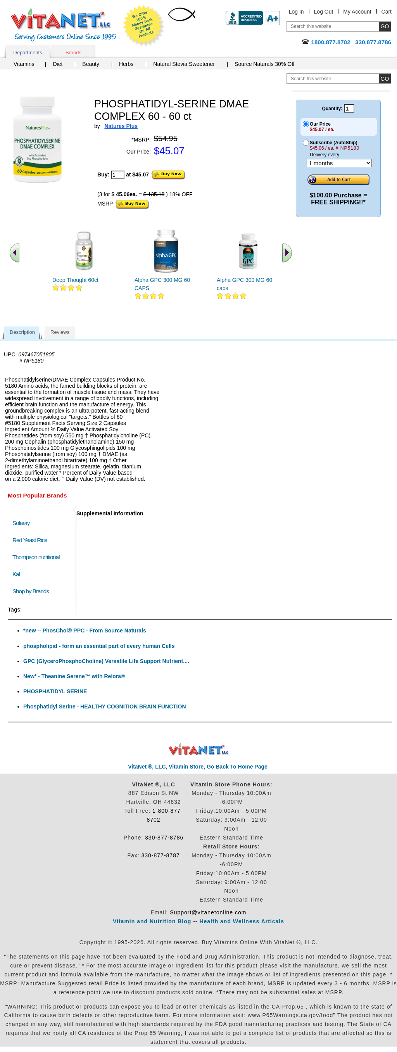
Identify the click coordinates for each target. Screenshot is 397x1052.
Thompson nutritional (36, 557)
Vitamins (24, 64)
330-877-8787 (161, 855)
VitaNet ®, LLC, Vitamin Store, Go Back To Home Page (198, 767)
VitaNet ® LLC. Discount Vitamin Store (199, 749)
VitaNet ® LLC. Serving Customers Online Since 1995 (63, 25)
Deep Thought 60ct (75, 280)
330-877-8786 (164, 837)
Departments (27, 52)
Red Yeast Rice (29, 540)
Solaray (20, 523)
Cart (386, 12)
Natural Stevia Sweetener (184, 64)
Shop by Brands (32, 591)
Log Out (323, 12)
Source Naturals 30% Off (265, 64)
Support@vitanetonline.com (208, 912)
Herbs (126, 64)
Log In (296, 12)
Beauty (90, 64)
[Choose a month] (339, 163)
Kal (16, 574)
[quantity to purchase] (117, 175)
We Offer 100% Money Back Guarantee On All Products (144, 26)
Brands (73, 52)
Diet (57, 64)
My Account (357, 12)
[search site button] (385, 78)
